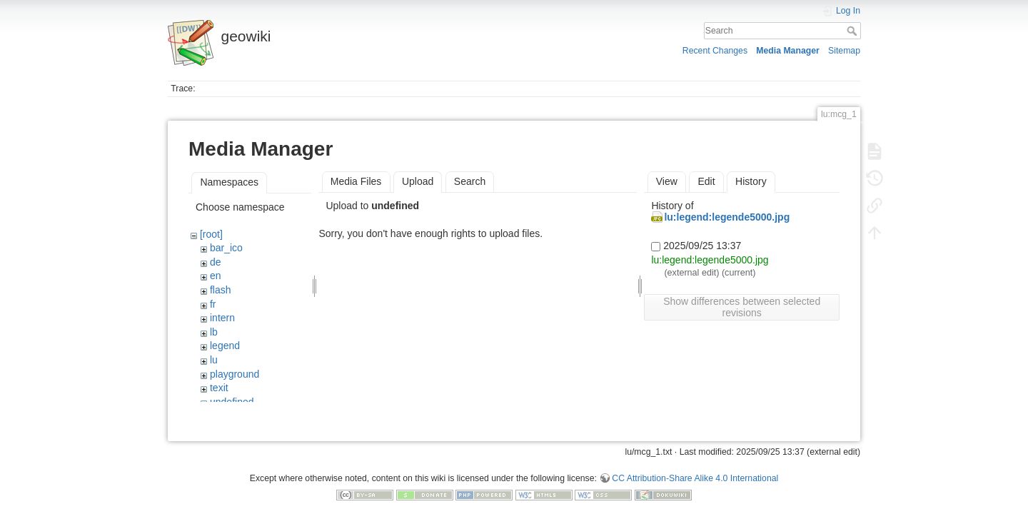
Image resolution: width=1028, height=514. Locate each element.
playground (234, 374)
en (215, 275)
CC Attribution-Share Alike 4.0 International (695, 467)
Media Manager (788, 51)
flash (220, 290)
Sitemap (844, 51)
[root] (211, 234)
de (215, 262)
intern (222, 317)
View (666, 181)
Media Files (356, 181)
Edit (706, 181)
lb (214, 332)
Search (853, 31)
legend (225, 345)
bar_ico (226, 247)
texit (219, 387)
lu (214, 360)
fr (213, 304)
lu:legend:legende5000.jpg (727, 217)
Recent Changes (714, 51)
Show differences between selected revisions (741, 307)
